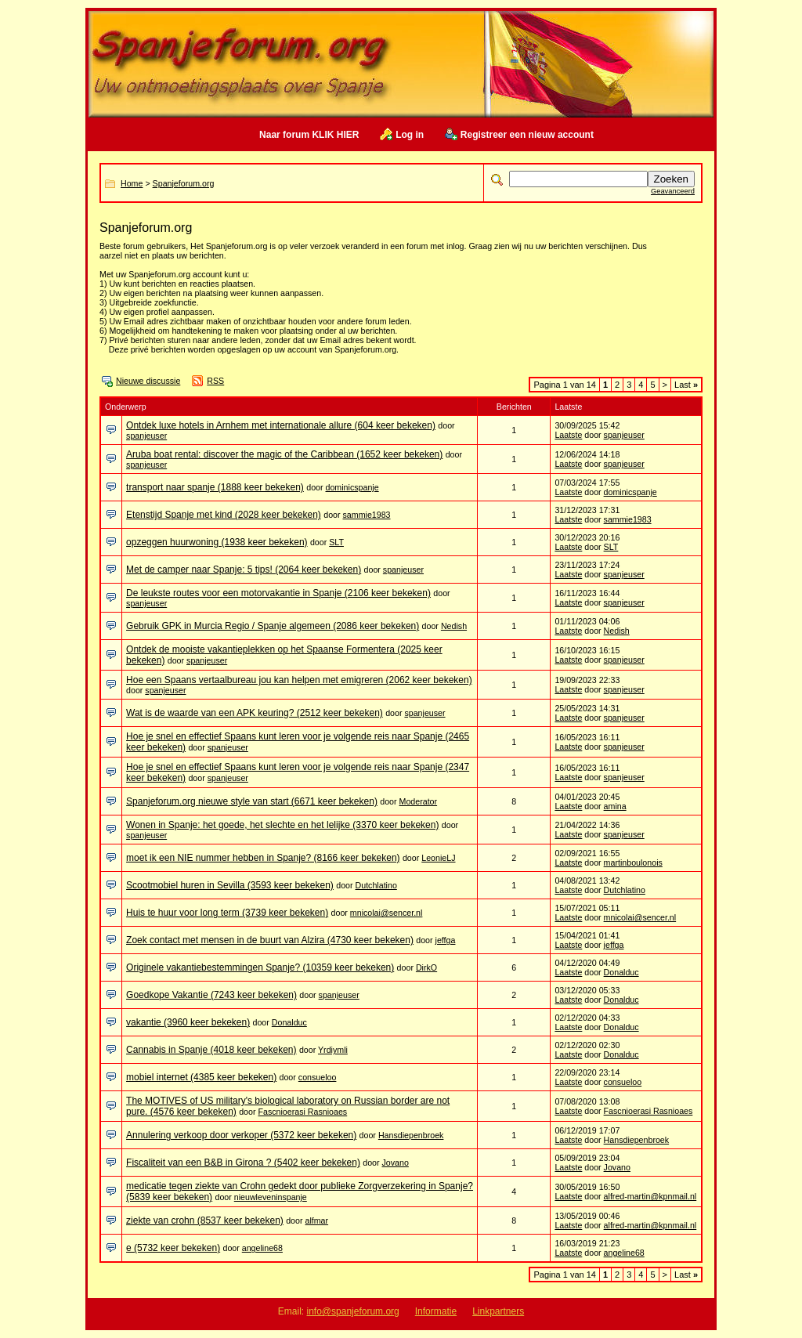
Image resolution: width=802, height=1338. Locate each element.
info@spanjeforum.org (353, 1311)
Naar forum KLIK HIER (309, 134)
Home (132, 183)
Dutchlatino (376, 885)
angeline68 (262, 1248)
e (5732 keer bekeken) (173, 1247)
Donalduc (621, 972)
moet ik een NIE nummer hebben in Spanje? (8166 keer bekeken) (263, 857)
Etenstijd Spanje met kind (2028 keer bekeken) (223, 514)
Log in (410, 134)
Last (686, 384)
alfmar (316, 1220)
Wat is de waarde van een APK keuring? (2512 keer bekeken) (254, 712)
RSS (215, 380)
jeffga (445, 940)
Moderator (418, 801)
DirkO (426, 967)
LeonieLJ (438, 857)
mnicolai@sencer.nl (386, 912)
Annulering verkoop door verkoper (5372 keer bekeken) (241, 1135)
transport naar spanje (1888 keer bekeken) (215, 487)
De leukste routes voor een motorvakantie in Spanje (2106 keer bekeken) (278, 593)
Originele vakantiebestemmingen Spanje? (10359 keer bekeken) (260, 967)
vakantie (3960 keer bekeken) (188, 1022)
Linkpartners (498, 1311)
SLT (336, 542)
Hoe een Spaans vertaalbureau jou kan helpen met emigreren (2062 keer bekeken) (299, 679)
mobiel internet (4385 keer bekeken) (201, 1077)
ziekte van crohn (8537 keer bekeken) (205, 1220)
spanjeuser (146, 435)
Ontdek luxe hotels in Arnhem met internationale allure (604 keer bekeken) (280, 425)
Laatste (568, 434)
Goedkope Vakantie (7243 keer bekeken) (211, 994)
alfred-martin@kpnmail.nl (650, 1196)
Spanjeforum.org (184, 183)
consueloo (317, 1077)
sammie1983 (367, 514)
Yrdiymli (333, 1049)
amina (615, 806)
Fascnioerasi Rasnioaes (302, 1111)
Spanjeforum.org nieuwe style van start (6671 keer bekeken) (252, 801)
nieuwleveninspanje (270, 1197)
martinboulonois (633, 862)
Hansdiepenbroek (411, 1135)
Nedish (454, 626)
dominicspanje (352, 487)
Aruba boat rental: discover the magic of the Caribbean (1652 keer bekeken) (284, 454)
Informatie (436, 1311)
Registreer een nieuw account (527, 134)
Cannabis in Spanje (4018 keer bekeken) (211, 1049)
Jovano (395, 1162)
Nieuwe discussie (148, 380)
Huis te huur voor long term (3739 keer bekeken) (227, 912)
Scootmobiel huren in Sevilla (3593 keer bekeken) (230, 885)
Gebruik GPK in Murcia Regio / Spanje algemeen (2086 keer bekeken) (272, 625)
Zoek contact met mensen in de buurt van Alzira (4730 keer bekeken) (270, 940)
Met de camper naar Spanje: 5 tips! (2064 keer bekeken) (243, 569)
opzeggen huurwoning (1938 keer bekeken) (217, 542)
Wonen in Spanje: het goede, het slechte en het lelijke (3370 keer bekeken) (282, 824)
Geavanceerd (673, 191)
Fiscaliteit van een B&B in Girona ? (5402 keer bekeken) (243, 1162)
